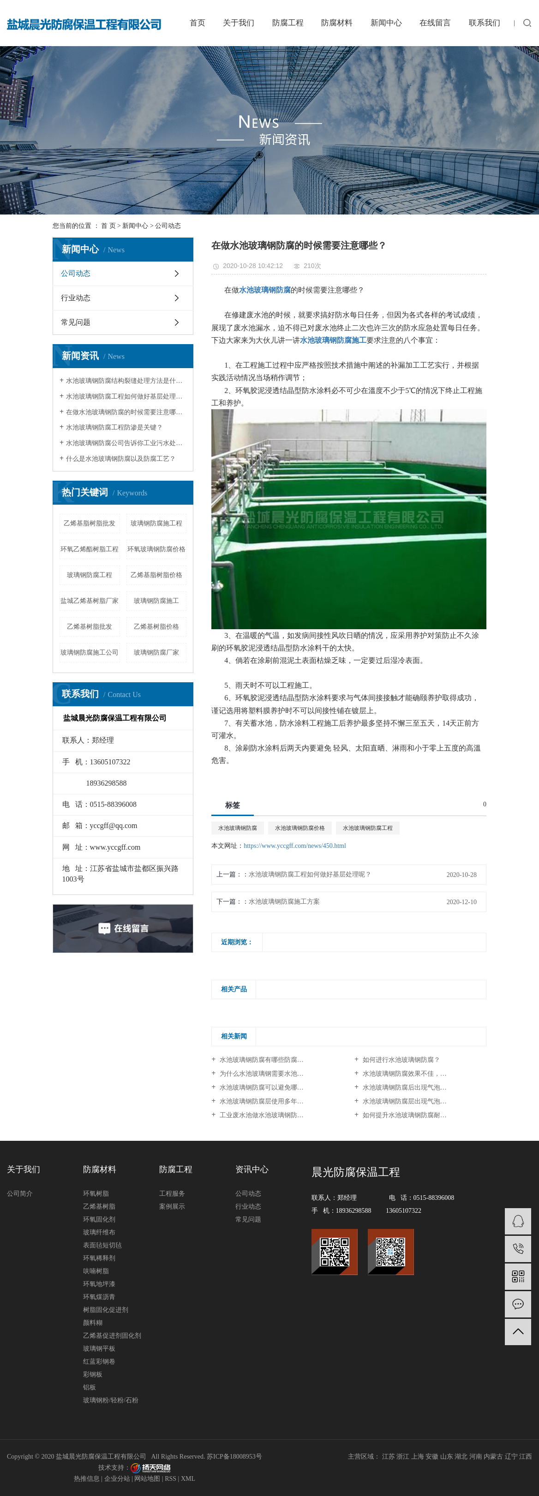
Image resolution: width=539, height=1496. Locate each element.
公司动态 (168, 225)
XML (188, 1478)
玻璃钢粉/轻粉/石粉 (110, 1400)
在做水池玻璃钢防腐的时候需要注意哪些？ (126, 412)
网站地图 (147, 1478)
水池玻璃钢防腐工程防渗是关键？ (114, 427)
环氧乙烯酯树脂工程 (89, 549)
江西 (525, 1456)
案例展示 (172, 1206)
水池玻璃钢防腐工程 (368, 828)
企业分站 (117, 1478)
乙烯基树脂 (99, 1206)
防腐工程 (288, 22)
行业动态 (75, 298)
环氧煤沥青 (99, 1296)
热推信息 (87, 1478)
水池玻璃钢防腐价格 (300, 828)
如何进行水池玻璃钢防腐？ (400, 1059)
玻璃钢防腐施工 (156, 600)
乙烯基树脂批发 (89, 626)
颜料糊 (92, 1322)
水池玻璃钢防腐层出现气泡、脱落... (412, 1101)
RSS (170, 1478)
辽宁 (511, 1456)
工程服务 (172, 1193)
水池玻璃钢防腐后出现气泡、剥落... (412, 1087)
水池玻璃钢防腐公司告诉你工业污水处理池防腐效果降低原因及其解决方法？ (126, 443)
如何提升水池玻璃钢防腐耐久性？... (412, 1115)
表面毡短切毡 (102, 1245)
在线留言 (435, 22)
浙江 (402, 1456)
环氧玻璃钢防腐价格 (156, 549)
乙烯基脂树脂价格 (156, 575)
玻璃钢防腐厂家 (156, 652)
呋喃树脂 (96, 1271)
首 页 (108, 225)
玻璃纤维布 (99, 1232)
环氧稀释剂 (99, 1258)
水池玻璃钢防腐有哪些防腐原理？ (267, 1059)
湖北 (461, 1456)
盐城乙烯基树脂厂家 (89, 600)
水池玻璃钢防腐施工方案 (284, 901)
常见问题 (75, 322)
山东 (446, 1456)
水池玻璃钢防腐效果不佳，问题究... (412, 1073)
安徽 (431, 1456)
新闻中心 (386, 22)
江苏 (388, 1456)
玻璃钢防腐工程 (89, 575)
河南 (475, 1456)
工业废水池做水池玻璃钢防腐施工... (269, 1115)
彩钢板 (92, 1374)
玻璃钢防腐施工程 (156, 523)
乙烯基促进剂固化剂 (112, 1335)
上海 (417, 1456)
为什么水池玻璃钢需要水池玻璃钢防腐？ (277, 1073)
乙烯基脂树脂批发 (89, 523)
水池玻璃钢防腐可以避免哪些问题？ (270, 1087)
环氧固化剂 (99, 1219)
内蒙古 (493, 1456)
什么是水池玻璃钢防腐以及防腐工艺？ (121, 458)
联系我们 (484, 22)
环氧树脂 (96, 1193)
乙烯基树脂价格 (156, 626)
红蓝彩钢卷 (99, 1361)
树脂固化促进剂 (105, 1309)
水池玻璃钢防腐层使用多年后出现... (269, 1101)
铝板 (89, 1387)
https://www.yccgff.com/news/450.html (295, 845)
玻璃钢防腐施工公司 (89, 652)
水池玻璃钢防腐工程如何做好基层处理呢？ (126, 396)
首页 (197, 22)
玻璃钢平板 (99, 1348)
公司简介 (20, 1193)
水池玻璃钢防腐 (237, 828)
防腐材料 (337, 22)
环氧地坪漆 (99, 1284)
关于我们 (238, 22)
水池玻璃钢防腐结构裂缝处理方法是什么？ (126, 380)
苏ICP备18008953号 (234, 1456)
